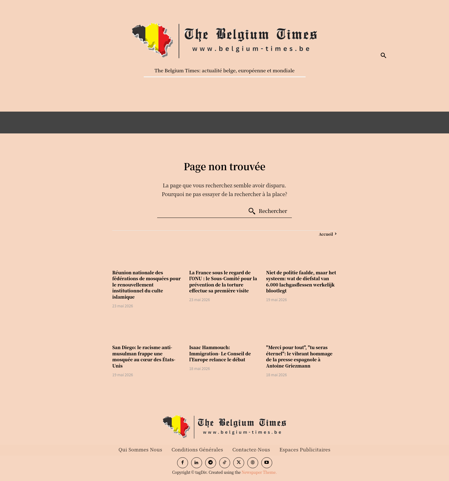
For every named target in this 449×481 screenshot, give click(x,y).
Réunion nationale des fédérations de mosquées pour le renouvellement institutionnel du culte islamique (146, 284)
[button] (383, 55)
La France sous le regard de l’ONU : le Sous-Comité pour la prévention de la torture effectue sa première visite (223, 281)
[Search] (267, 211)
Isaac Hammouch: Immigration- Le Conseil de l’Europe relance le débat (220, 353)
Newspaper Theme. (259, 472)
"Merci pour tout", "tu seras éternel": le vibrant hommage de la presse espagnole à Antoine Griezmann (299, 356)
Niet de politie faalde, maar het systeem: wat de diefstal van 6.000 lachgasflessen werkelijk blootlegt (301, 281)
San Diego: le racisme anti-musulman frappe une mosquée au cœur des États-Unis (143, 356)
